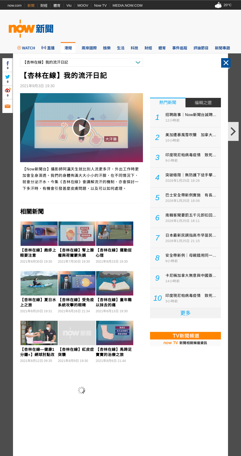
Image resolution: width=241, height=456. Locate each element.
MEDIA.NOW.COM (128, 5)
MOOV (82, 5)
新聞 (30, 6)
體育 (56, 6)
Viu (68, 5)
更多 (185, 313)
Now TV (100, 5)
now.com (15, 5)
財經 (43, 6)
